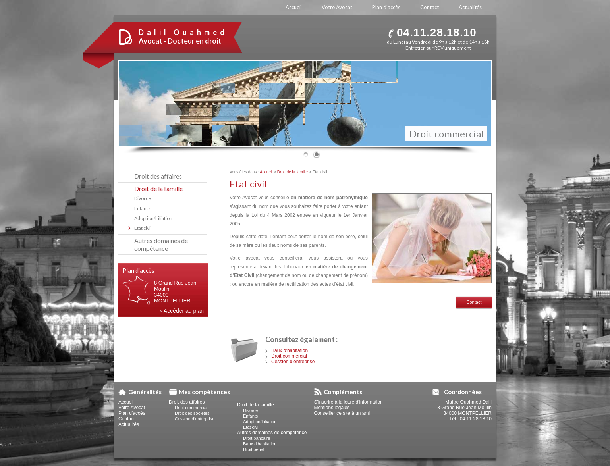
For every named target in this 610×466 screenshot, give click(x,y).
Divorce (142, 198)
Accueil (266, 172)
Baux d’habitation (289, 350)
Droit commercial (289, 356)
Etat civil (143, 228)
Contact (474, 302)
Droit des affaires (158, 176)
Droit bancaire (256, 438)
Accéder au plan (184, 311)
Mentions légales (331, 407)
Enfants (142, 208)
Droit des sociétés (192, 413)
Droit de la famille (292, 172)
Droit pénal (253, 449)
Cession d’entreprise (293, 361)
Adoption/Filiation (153, 218)
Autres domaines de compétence (161, 244)
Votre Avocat (131, 407)
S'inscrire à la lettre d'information (348, 402)
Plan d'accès (131, 413)
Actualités (128, 424)
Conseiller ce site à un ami (342, 413)
